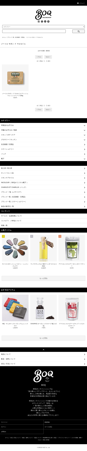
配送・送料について (27, 437)
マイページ (4, 422)
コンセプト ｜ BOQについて (11, 221)
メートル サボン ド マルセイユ (35, 37)
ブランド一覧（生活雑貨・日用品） (16, 37)
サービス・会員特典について (11, 216)
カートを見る (48, 426)
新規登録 (47, 422)
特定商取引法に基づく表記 (49, 437)
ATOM (47, 440)
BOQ (43, 385)
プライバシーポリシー (64, 437)
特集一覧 (4, 225)
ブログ (39, 440)
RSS (44, 440)
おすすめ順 (41, 51)
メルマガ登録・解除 (76, 437)
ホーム (4, 37)
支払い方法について (15, 437)
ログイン (3, 426)
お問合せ (3, 431)
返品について (37, 437)
